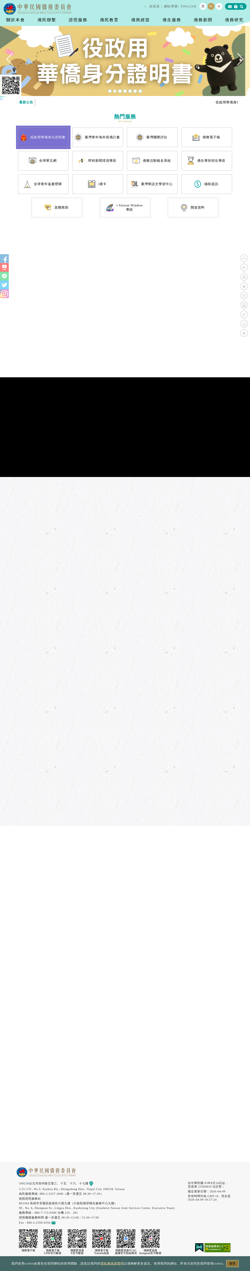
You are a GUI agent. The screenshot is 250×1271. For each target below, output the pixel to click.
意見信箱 (59, 1222)
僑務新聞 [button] (203, 20)
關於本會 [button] (15, 20)
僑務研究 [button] (234, 20)
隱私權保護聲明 (112, 1263)
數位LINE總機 (240, 1225)
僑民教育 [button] (109, 20)
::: (145, 6)
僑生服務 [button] (171, 20)
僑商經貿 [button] (140, 20)
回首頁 (154, 6)
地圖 (94, 1183)
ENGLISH (189, 6)
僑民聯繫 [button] (47, 20)
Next (237, 61)
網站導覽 (171, 6)
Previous (12, 61)
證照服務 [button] (78, 20)
